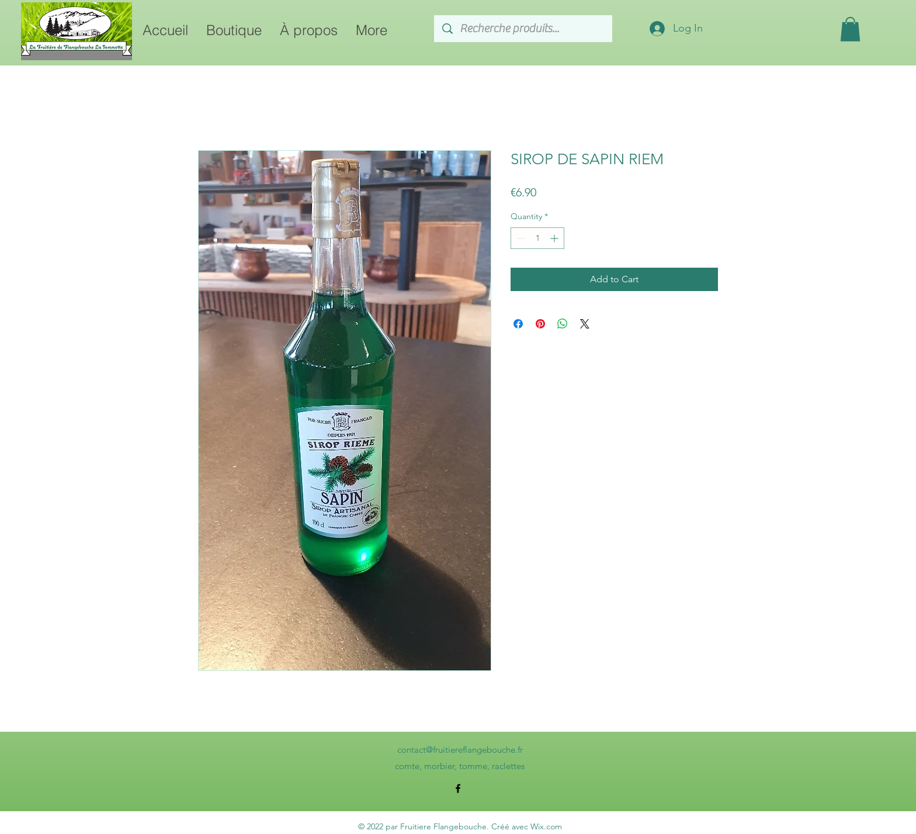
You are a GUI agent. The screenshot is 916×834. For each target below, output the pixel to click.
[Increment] (555, 238)
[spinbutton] (537, 238)
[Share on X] (585, 324)
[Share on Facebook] (518, 324)
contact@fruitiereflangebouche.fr (460, 749)
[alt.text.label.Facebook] (458, 788)
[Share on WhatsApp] (563, 324)
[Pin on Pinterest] (540, 324)
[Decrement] (519, 238)
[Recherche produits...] (524, 28)
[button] (850, 29)
